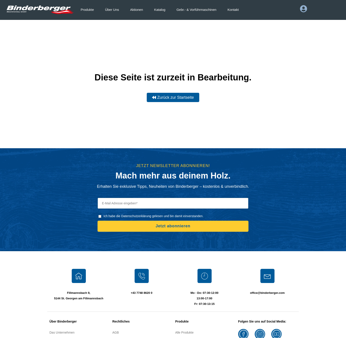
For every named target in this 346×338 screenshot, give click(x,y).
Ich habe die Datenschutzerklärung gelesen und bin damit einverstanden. (153, 216)
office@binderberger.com (267, 292)
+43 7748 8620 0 (141, 292)
